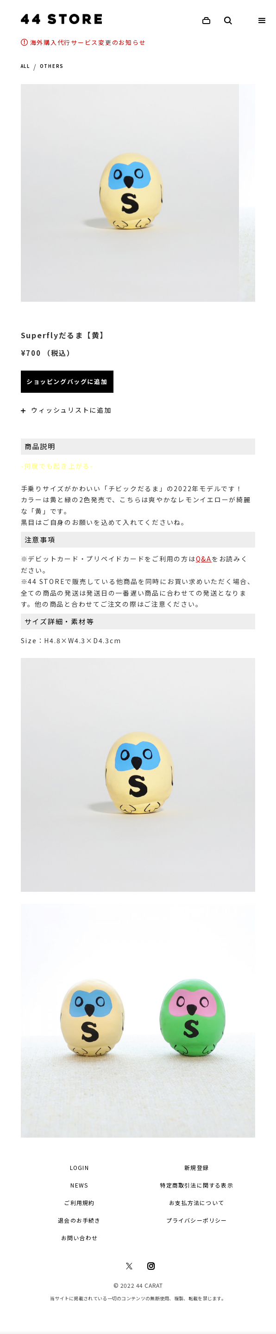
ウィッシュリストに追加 (66, 409)
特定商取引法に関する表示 (196, 1185)
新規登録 (196, 1167)
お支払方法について (196, 1202)
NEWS (79, 1185)
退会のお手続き (79, 1220)
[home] (59, 19)
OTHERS (52, 66)
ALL (25, 66)
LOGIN (79, 1167)
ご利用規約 (79, 1202)
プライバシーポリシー (196, 1220)
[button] (262, 21)
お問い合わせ (79, 1238)
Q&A (204, 558)
